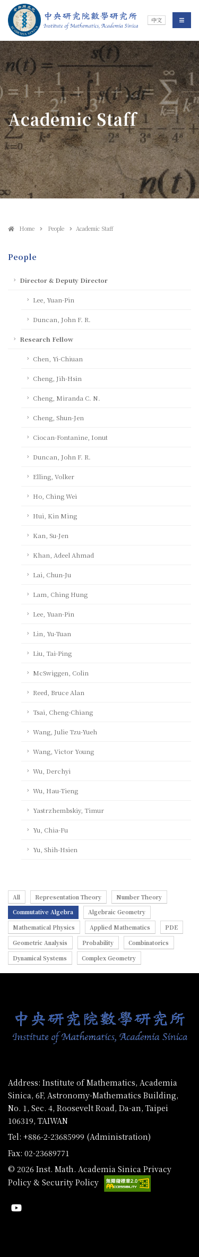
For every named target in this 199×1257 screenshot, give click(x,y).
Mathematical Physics (44, 927)
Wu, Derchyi (52, 771)
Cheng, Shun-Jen (58, 417)
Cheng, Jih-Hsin (57, 378)
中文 (156, 20)
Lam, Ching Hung (60, 594)
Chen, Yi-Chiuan (58, 358)
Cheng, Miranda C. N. (66, 398)
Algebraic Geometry (116, 912)
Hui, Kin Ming (55, 516)
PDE (171, 927)
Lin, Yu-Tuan (52, 633)
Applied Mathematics (120, 927)
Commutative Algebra (43, 912)
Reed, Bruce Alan (58, 692)
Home (21, 228)
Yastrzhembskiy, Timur (68, 810)
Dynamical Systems (40, 958)
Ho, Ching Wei (55, 496)
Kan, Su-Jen (50, 535)
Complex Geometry (109, 958)
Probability (98, 943)
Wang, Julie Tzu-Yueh (65, 731)
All (16, 897)
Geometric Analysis (40, 943)
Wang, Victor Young (63, 751)
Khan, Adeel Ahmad (63, 555)
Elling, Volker (53, 476)
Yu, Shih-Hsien (55, 849)
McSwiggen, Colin (61, 673)
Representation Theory (68, 897)
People (55, 228)
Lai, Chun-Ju (52, 574)
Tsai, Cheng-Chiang (63, 712)
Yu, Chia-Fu (50, 830)
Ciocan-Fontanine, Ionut (70, 437)
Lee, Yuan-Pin (53, 300)
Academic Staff (94, 228)
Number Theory (139, 897)
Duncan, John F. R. (62, 319)
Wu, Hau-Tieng (55, 790)
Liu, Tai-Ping (52, 653)
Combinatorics (148, 943)
